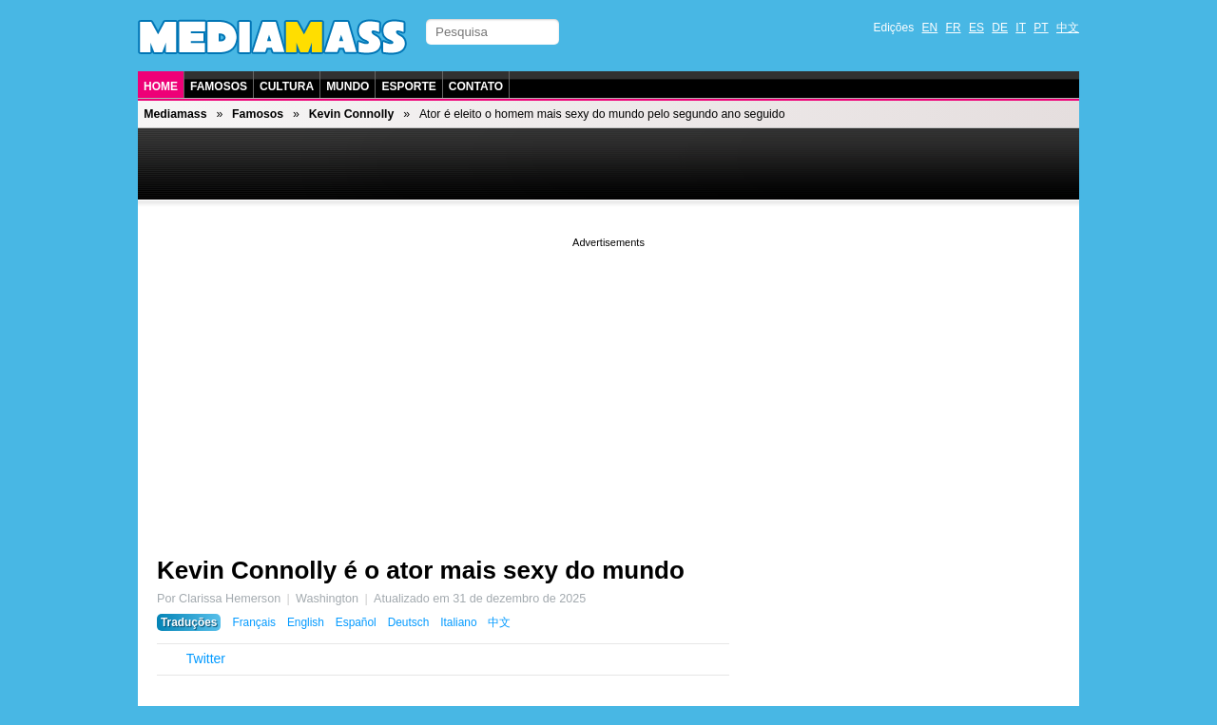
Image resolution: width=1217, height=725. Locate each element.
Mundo (347, 86)
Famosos (218, 86)
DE (1000, 27)
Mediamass (175, 114)
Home (161, 86)
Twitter (205, 658)
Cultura (287, 86)
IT (1020, 27)
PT (1040, 27)
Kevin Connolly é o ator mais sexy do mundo (421, 570)
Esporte (408, 86)
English (305, 622)
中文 (1067, 27)
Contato (476, 86)
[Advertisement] (608, 385)
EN (930, 27)
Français (254, 622)
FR (953, 27)
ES (976, 27)
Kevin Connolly (352, 114)
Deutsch (409, 622)
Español (356, 622)
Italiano (458, 622)
